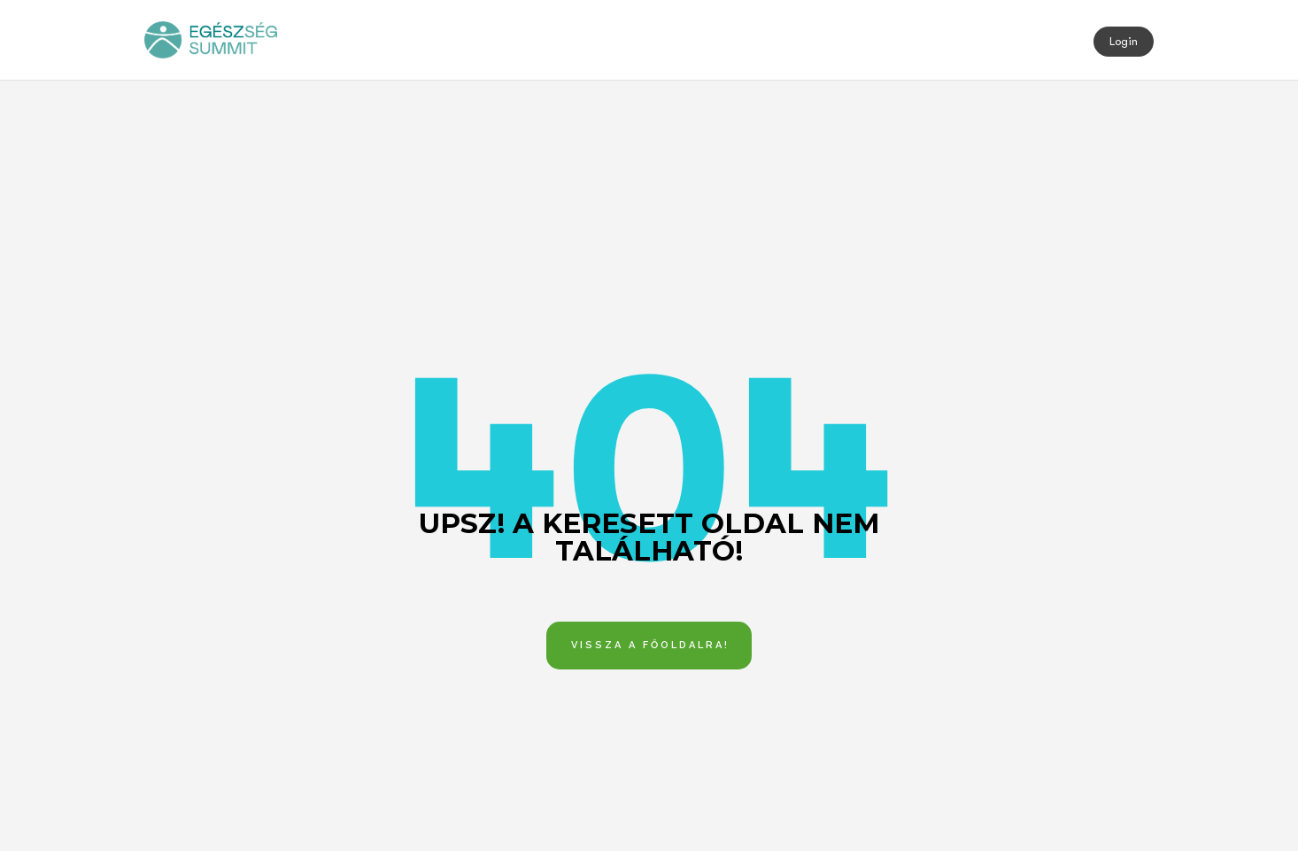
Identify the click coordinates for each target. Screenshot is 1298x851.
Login (1123, 41)
